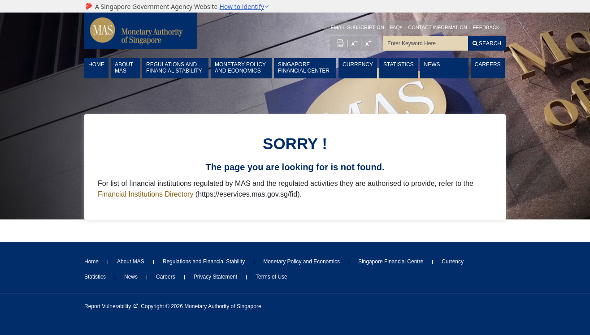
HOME (96, 64)
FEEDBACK (486, 27)
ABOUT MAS (124, 67)
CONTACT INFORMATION (437, 27)
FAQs (396, 27)
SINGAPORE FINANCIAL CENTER (304, 67)
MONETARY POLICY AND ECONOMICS (240, 67)
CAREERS (488, 64)
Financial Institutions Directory (145, 194)
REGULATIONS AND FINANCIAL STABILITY (174, 67)
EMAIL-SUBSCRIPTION (357, 27)
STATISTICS (398, 64)
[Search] (487, 43)
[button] (244, 6)
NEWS (432, 64)
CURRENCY (358, 64)
